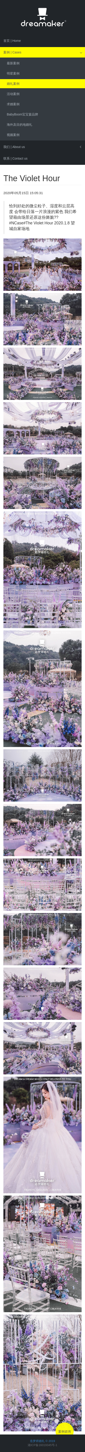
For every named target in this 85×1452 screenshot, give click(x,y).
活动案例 (13, 94)
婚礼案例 (13, 83)
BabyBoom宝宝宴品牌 (22, 114)
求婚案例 (13, 104)
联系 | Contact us (15, 158)
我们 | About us (14, 147)
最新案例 (13, 63)
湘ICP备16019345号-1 (42, 1445)
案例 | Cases (12, 52)
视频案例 (13, 135)
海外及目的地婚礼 (19, 124)
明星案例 (13, 73)
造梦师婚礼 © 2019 (42, 1441)
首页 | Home (12, 41)
